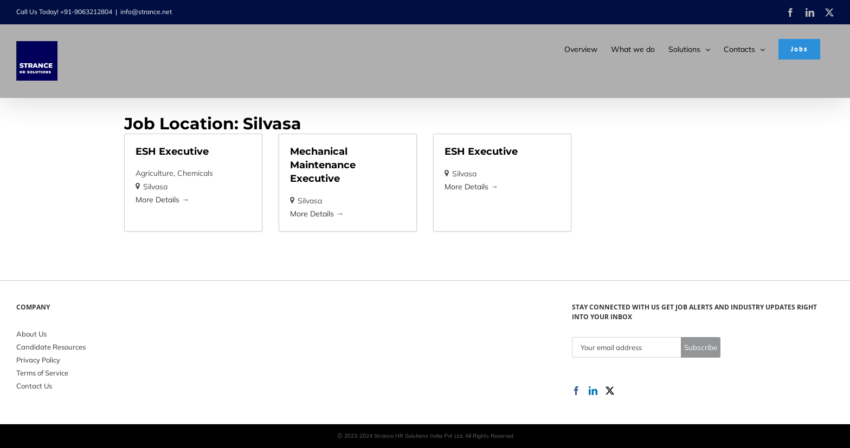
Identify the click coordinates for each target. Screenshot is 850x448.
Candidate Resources (51, 346)
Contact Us (34, 385)
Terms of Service (42, 372)
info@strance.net (146, 12)
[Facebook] (576, 390)
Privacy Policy (38, 359)
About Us (31, 334)
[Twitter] (610, 390)
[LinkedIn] (593, 390)
